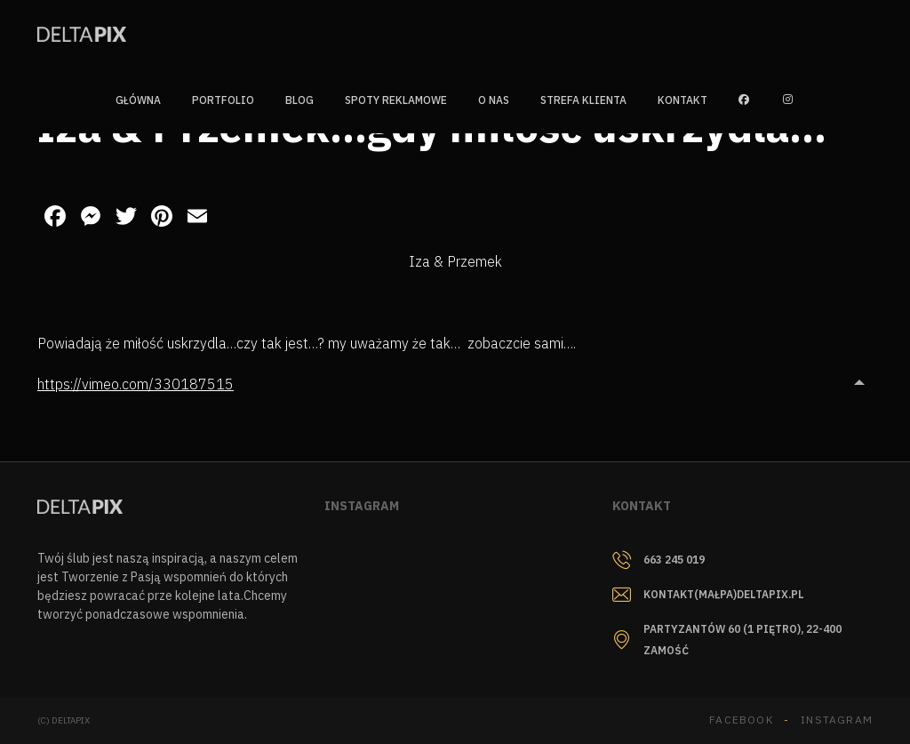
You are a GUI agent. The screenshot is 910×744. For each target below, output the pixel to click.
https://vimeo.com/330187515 (135, 384)
